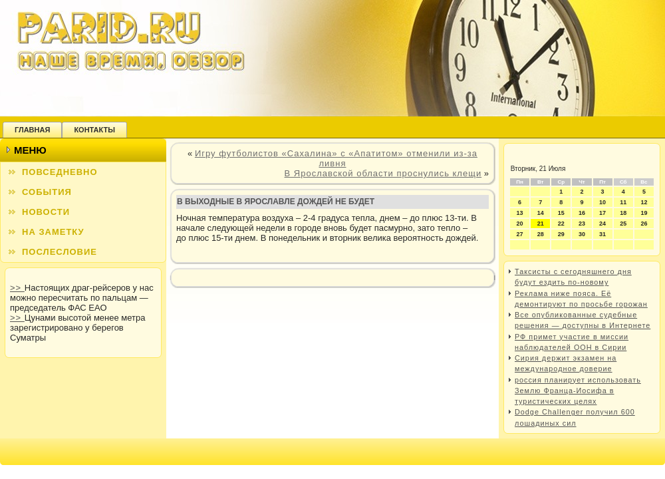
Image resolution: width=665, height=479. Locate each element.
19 (643, 213)
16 (582, 213)
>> (17, 288)
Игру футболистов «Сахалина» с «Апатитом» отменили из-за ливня (336, 158)
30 (582, 234)
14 (540, 213)
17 (602, 213)
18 (623, 213)
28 (540, 234)
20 (520, 223)
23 (582, 223)
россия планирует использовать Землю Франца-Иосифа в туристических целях (578, 391)
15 (561, 213)
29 (561, 234)
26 (643, 223)
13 (520, 213)
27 (520, 234)
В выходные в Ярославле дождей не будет (275, 201)
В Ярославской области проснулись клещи (383, 173)
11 (623, 202)
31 (602, 234)
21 (540, 223)
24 (602, 223)
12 (643, 202)
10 (602, 202)
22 (561, 223)
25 (623, 223)
